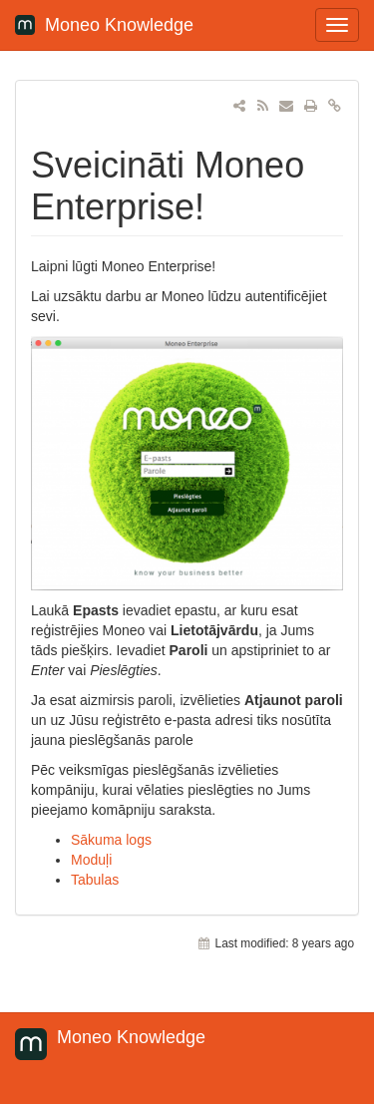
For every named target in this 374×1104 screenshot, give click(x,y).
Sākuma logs (111, 840)
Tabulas (95, 880)
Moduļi (91, 860)
